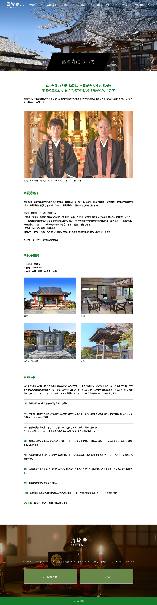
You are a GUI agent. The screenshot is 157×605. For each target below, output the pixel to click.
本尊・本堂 (51, 5)
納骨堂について (67, 5)
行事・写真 (139, 5)
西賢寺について (35, 5)
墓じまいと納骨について (107, 5)
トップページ (27, 562)
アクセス (125, 5)
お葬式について (85, 5)
